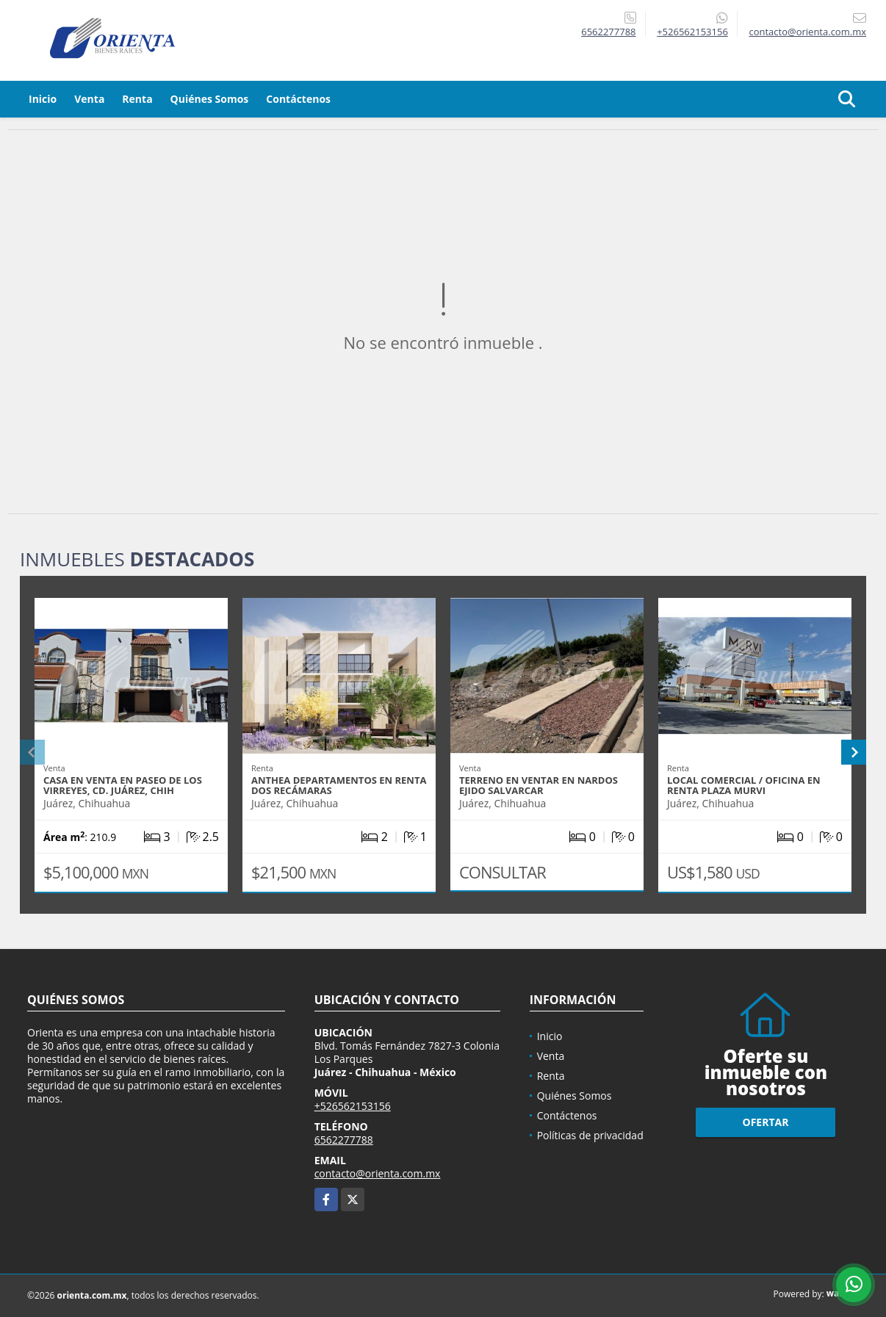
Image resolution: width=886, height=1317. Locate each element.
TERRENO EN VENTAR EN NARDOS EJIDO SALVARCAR (538, 785)
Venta (89, 99)
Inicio (43, 99)
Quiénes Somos (209, 99)
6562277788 (608, 31)
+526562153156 (692, 31)
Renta (137, 99)
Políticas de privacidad (590, 1135)
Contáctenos (298, 99)
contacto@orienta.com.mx (377, 1173)
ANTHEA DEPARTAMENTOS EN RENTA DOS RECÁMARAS (338, 785)
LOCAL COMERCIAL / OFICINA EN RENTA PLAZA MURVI (744, 785)
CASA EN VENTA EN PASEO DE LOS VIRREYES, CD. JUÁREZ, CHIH (122, 785)
